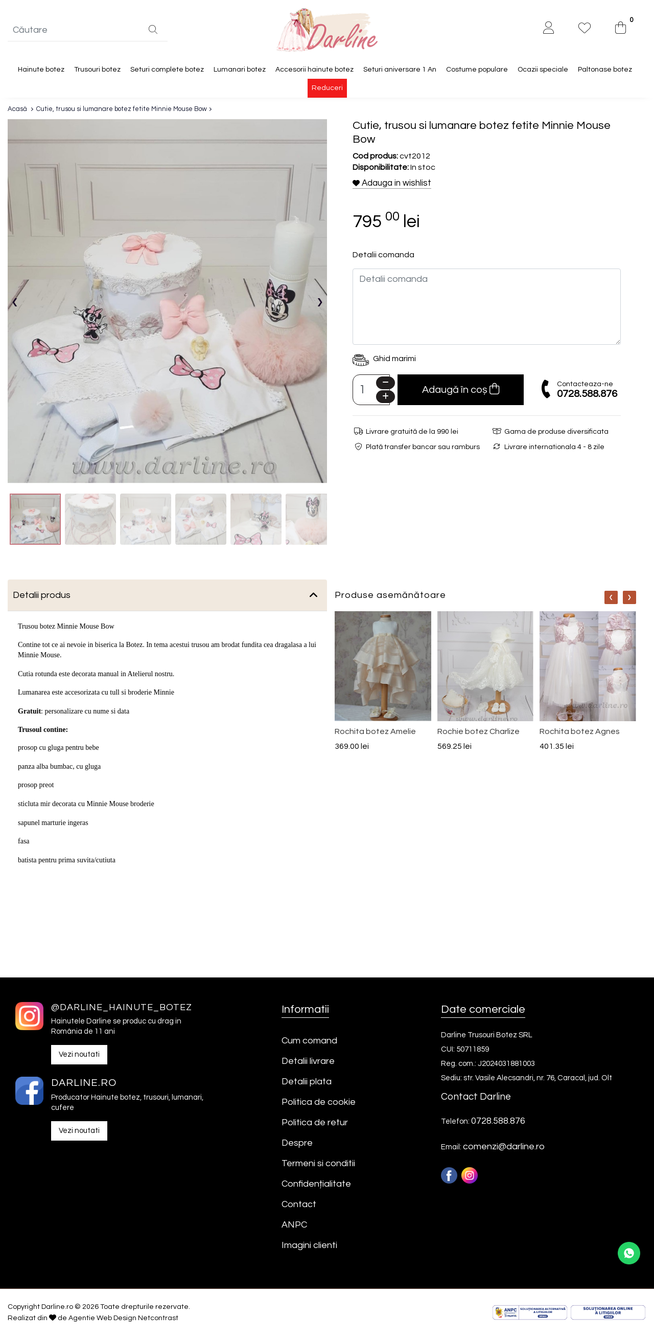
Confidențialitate (316, 1184)
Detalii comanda (383, 255)
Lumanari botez (240, 69)
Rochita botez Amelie (375, 731)
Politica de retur (315, 1122)
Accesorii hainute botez (314, 69)
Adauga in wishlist (392, 183)
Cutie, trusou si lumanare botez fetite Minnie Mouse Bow (121, 109)
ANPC (294, 1225)
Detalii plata (307, 1081)
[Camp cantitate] (371, 390)
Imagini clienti (309, 1245)
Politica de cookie (319, 1102)
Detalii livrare (308, 1061)
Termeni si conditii (318, 1163)
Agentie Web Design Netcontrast (123, 1318)
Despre (297, 1143)
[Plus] (385, 397)
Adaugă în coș (460, 389)
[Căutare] (153, 30)
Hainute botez (41, 69)
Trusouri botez (97, 69)
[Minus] (385, 383)
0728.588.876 (587, 394)
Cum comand (309, 1040)
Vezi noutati (79, 1055)
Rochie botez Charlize (478, 731)
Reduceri (327, 88)
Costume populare (477, 69)
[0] (620, 29)
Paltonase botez (605, 69)
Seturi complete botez (167, 69)
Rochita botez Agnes (580, 731)
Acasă (17, 109)
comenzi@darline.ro (504, 1146)
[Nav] (611, 597)
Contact (299, 1204)
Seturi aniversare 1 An (399, 69)
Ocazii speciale (543, 69)
